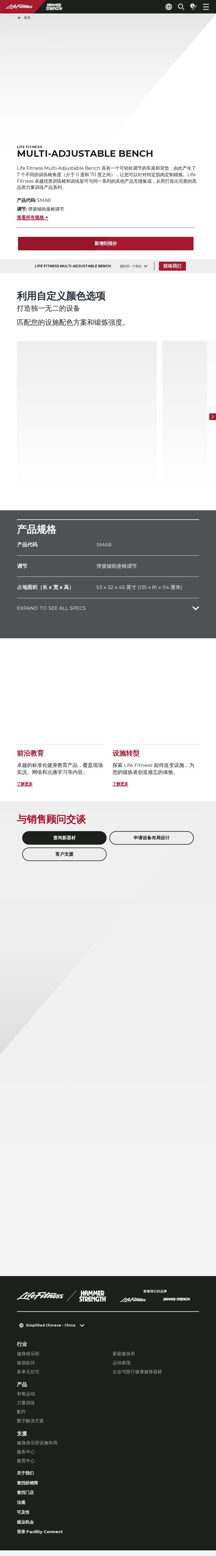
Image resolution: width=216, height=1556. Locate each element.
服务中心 (26, 1396)
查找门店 (27, 1440)
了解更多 (27, 728)
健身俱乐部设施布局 (37, 1387)
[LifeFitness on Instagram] (145, 1525)
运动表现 (121, 1307)
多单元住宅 (28, 1316)
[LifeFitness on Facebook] (125, 1525)
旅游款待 (26, 1307)
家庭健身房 (123, 1298)
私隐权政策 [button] (77, 1519)
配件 (21, 1356)
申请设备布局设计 (152, 782)
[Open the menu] (206, 6)
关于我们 (27, 1418)
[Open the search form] (176, 6)
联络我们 (173, 269)
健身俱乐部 (28, 1298)
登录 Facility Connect (44, 1483)
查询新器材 (64, 782)
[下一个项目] (210, 390)
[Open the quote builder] (191, 6)
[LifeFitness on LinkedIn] (104, 1525)
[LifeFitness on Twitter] (165, 1525)
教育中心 (26, 1405)
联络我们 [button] (26, 1519)
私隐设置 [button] (51, 1519)
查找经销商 (29, 1429)
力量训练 (26, 1347)
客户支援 (64, 799)
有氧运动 (26, 1338)
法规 (22, 1451)
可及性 (24, 1461)
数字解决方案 (30, 1365)
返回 (24, 18)
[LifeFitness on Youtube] (185, 1525)
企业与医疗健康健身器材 (137, 1316)
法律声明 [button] (26, 1528)
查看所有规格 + (32, 220)
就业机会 (27, 1472)
